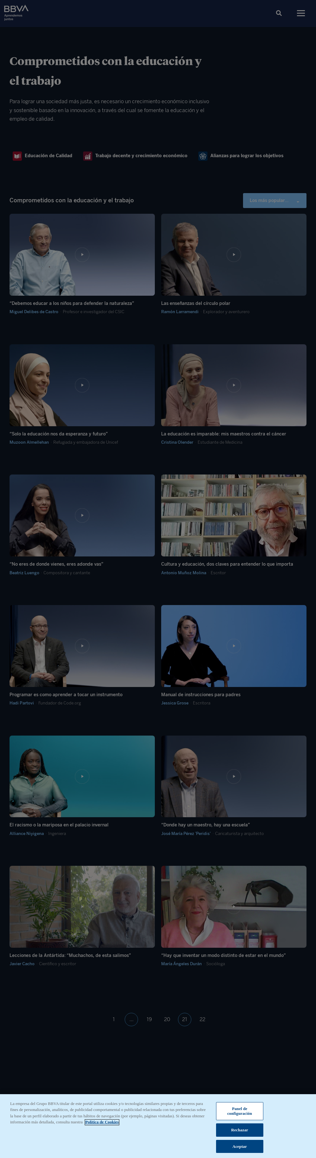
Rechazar (239, 1134)
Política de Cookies (102, 1126)
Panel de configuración (239, 1115)
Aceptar (239, 1150)
